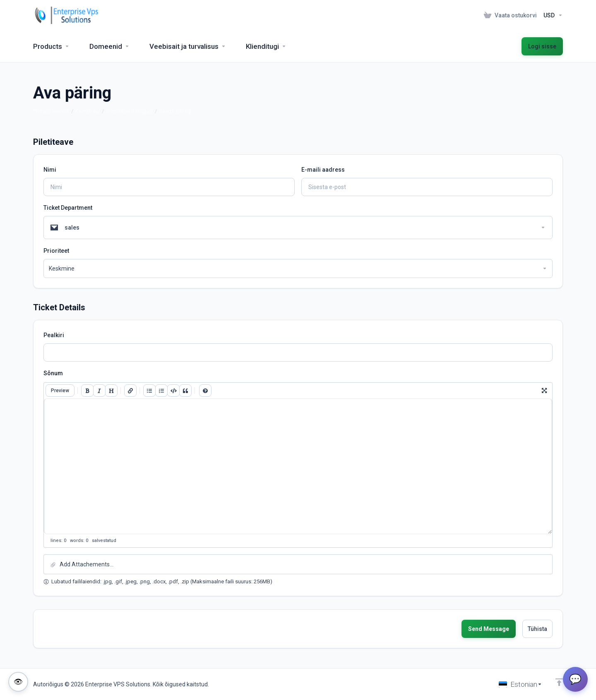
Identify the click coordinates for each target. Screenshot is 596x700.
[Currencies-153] (551, 15)
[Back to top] (559, 682)
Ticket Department (67, 207)
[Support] (266, 46)
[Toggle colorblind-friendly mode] (18, 682)
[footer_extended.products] (51, 46)
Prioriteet (56, 250)
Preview (60, 390)
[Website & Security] (187, 46)
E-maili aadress (323, 169)
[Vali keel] (520, 684)
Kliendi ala (87, 111)
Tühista (537, 629)
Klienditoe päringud (129, 111)
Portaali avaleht (51, 111)
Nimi (49, 169)
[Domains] (109, 46)
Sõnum (53, 373)
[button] (298, 564)
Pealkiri (53, 335)
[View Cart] (510, 15)
